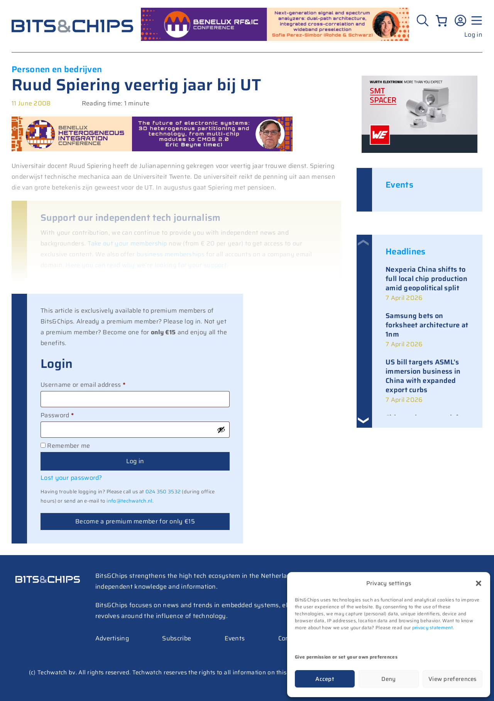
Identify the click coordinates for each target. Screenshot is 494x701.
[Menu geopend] (475, 20)
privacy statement (432, 627)
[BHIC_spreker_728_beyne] (152, 149)
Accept (324, 679)
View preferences (452, 679)
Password (70, 414)
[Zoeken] (423, 20)
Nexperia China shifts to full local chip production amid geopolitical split (426, 278)
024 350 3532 (163, 492)
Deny (388, 679)
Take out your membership (127, 243)
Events (235, 638)
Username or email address (96, 384)
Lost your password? (71, 478)
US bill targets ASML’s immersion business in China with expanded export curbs (423, 376)
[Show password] (221, 429)
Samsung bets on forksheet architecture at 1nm (427, 325)
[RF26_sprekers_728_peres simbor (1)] (275, 39)
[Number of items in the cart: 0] (441, 20)
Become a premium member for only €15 (135, 521)
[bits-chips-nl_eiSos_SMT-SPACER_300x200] (419, 151)
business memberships (171, 254)
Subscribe (176, 638)
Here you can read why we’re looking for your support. (147, 265)
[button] (478, 583)
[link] (427, 284)
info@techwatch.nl (129, 501)
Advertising (112, 638)
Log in (473, 34)
